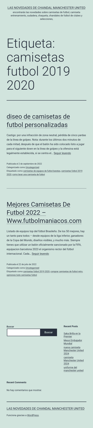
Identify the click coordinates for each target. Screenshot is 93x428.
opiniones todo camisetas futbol (22, 275)
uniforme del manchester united (73, 369)
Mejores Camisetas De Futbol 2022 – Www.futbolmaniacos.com (44, 213)
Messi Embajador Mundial (73, 342)
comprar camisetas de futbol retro (67, 271)
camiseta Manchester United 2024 (74, 360)
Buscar (10, 326)
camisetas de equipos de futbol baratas (41, 171)
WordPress (33, 415)
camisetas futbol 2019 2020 (36, 271)
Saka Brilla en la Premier (72, 335)
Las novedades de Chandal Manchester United (46, 8)
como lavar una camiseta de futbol (28, 174)
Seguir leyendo (62, 153)
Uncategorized (32, 167)
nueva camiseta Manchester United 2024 (74, 350)
